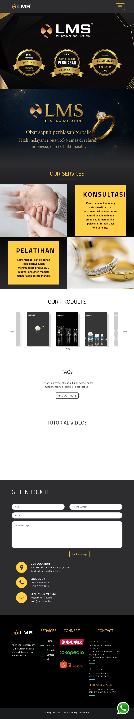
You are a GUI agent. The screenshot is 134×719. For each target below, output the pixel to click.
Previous (10, 329)
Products (51, 650)
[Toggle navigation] (120, 6)
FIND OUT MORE (67, 395)
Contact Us (50, 656)
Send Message (79, 554)
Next (123, 329)
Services (51, 645)
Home (49, 640)
